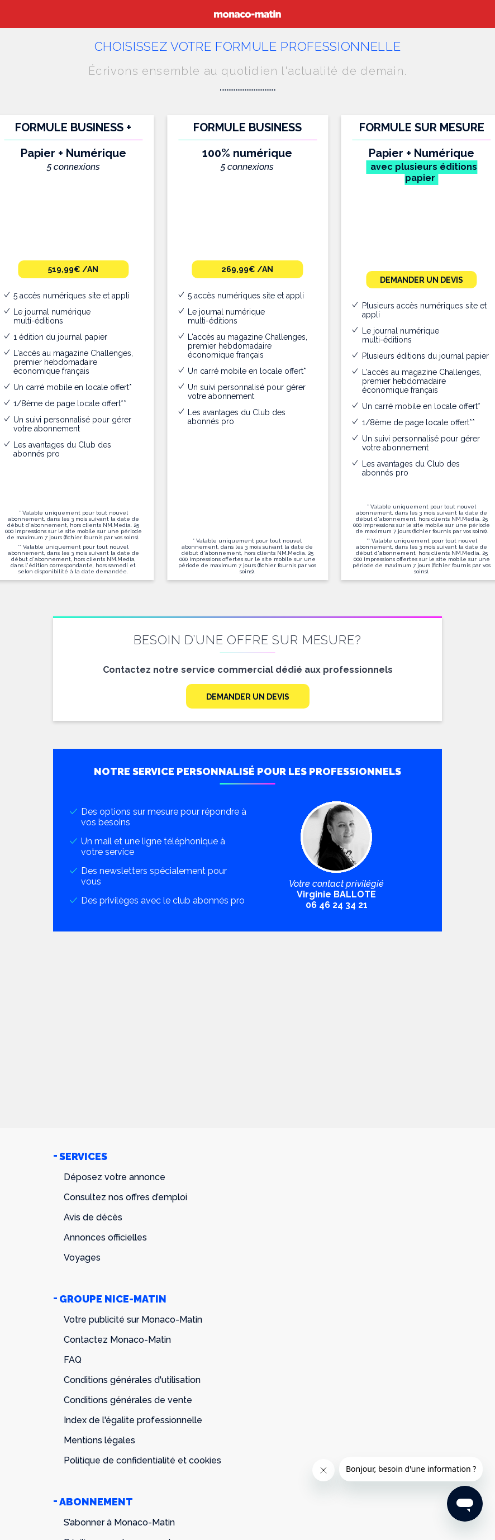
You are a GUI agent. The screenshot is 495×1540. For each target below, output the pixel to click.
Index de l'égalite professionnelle (133, 1420)
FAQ (73, 1359)
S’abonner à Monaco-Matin (119, 1522)
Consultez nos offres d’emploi (125, 1197)
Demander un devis (421, 279)
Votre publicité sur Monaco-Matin (133, 1319)
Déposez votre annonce (114, 1177)
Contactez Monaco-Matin (117, 1339)
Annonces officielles (105, 1237)
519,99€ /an (73, 269)
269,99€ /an (247, 269)
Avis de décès (93, 1217)
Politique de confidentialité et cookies (142, 1460)
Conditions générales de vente (128, 1400)
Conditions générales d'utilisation (132, 1380)
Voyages (82, 1257)
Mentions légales (99, 1440)
